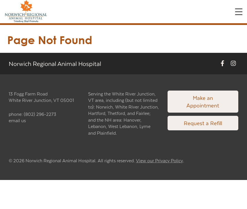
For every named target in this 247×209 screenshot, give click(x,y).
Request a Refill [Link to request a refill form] (203, 123)
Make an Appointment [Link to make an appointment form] (202, 101)
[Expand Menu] (239, 12)
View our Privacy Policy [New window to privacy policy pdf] (159, 160)
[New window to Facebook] (222, 63)
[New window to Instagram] (233, 63)
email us (17, 120)
